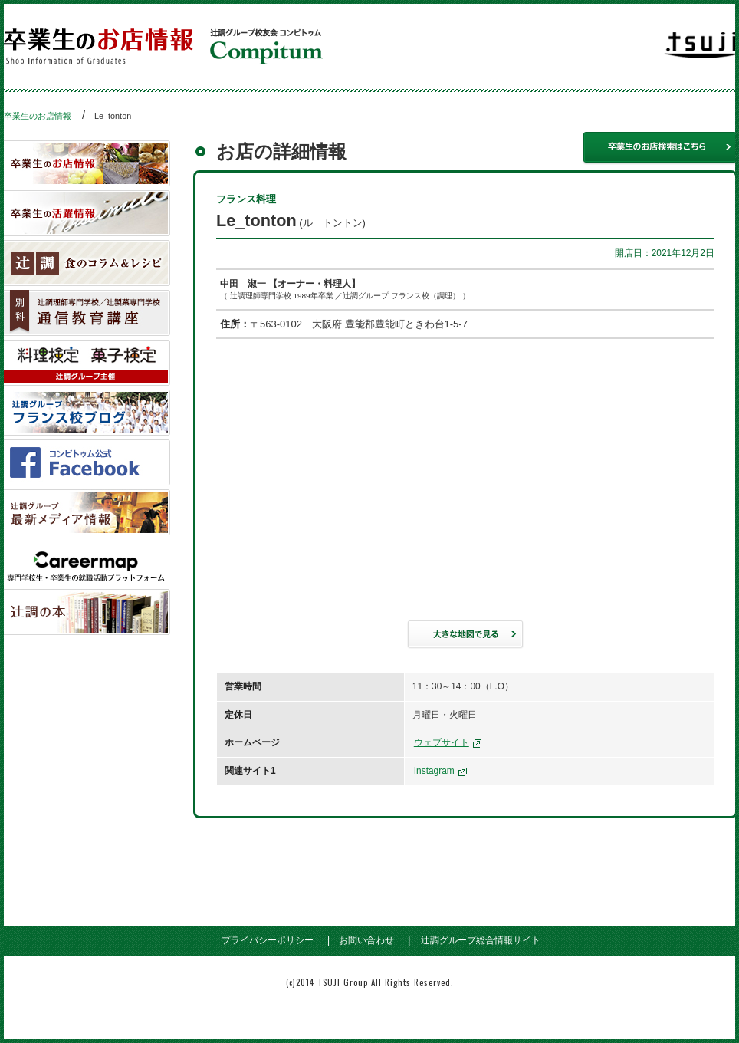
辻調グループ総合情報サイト (480, 940)
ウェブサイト (441, 742)
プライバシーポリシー (268, 940)
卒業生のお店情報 (37, 115)
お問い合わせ (366, 940)
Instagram (434, 770)
